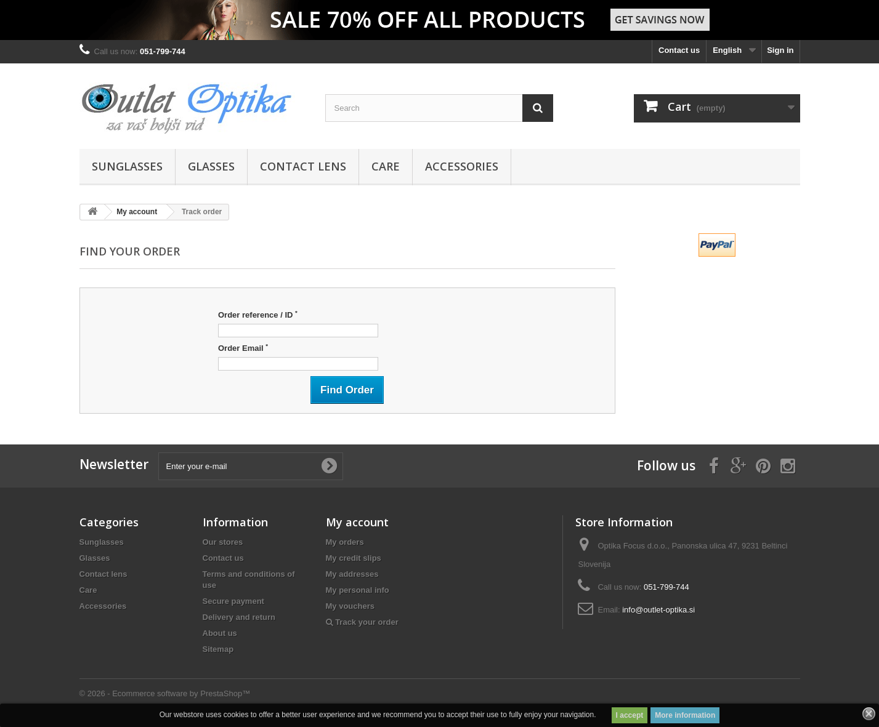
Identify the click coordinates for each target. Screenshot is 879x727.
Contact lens (303, 166)
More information (685, 715)
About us (220, 633)
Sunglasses (127, 166)
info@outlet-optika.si (658, 609)
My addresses (352, 574)
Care (385, 166)
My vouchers (350, 606)
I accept (630, 715)
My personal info (357, 590)
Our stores (223, 542)
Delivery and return (239, 617)
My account (136, 211)
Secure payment (233, 601)
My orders (345, 542)
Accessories (461, 166)
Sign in (780, 50)
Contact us (679, 50)
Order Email (243, 348)
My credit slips (353, 558)
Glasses (211, 166)
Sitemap (218, 649)
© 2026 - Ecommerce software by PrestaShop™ (165, 693)
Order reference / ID (258, 314)
